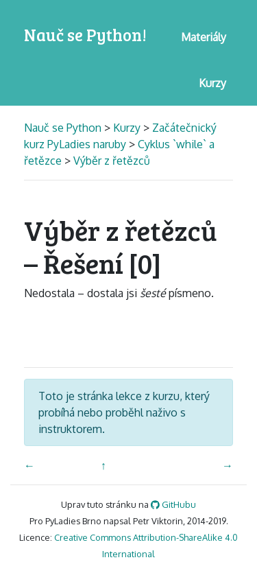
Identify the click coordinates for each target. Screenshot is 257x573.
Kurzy (126, 128)
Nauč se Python (64, 128)
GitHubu (173, 504)
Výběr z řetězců (111, 160)
